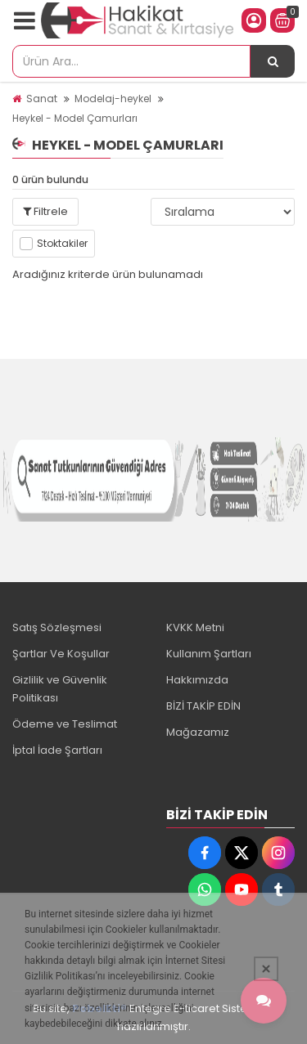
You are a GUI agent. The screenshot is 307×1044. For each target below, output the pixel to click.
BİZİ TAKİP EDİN (203, 706)
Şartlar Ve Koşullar (61, 653)
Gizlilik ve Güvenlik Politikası (59, 689)
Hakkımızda (197, 680)
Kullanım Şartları (208, 653)
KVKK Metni (195, 627)
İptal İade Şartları (57, 750)
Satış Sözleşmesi (57, 627)
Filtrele (45, 211)
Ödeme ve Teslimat (64, 724)
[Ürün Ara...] (273, 61)
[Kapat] (266, 969)
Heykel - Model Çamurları (75, 118)
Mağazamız (197, 732)
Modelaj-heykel (112, 98)
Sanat (41, 98)
